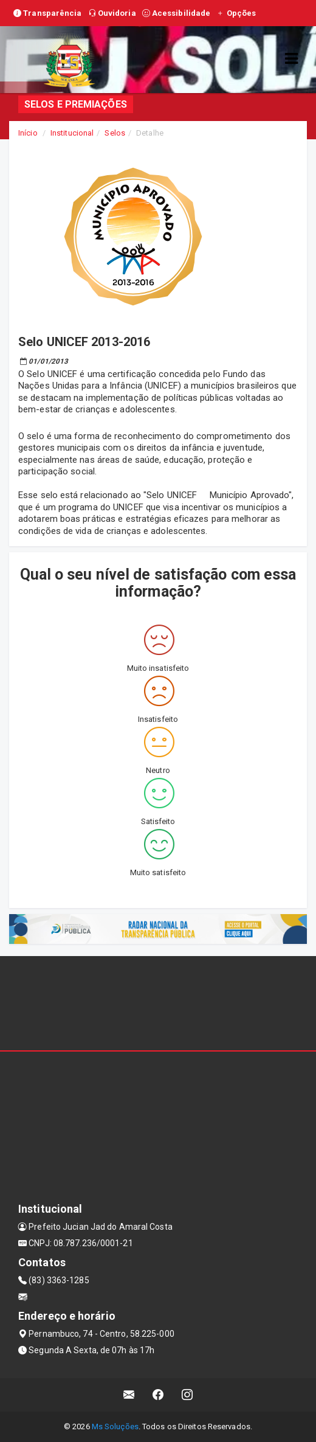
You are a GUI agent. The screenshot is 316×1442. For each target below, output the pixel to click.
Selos (115, 132)
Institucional (72, 132)
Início (28, 132)
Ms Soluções (115, 1426)
